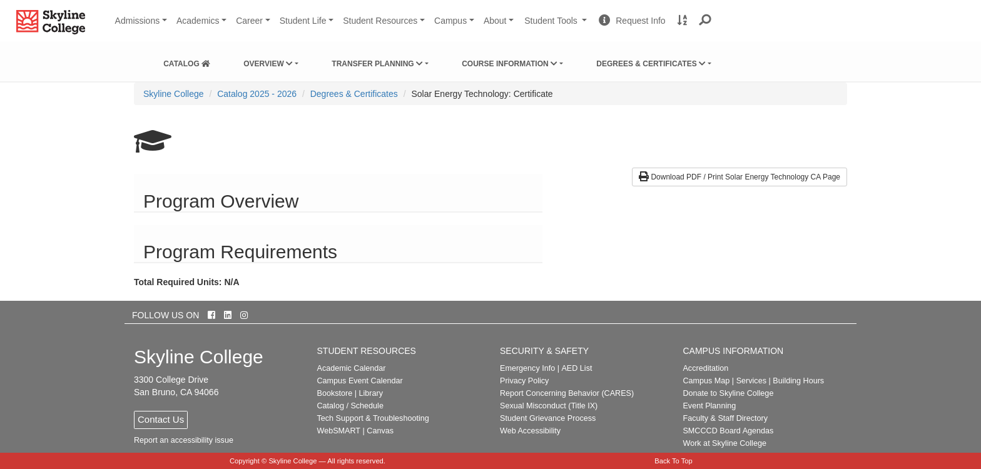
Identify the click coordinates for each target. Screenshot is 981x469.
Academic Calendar (351, 368)
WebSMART (339, 430)
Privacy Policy (524, 380)
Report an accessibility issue (183, 440)
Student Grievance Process (548, 418)
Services (751, 380)
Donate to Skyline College (728, 393)
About (495, 21)
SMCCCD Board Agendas (728, 430)
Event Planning (709, 405)
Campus (450, 21)
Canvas (380, 430)
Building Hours (798, 380)
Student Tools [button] (556, 26)
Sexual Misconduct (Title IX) (548, 405)
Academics (197, 21)
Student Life (303, 21)
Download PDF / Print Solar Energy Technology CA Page (739, 177)
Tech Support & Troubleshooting (373, 418)
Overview (268, 63)
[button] (705, 21)
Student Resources (380, 21)
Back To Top (673, 461)
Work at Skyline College (724, 443)
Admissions (137, 21)
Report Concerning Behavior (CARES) (567, 393)
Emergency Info (527, 368)
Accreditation (705, 368)
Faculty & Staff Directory (725, 418)
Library (370, 393)
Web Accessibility (530, 430)
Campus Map (706, 380)
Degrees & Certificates (651, 63)
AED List (576, 368)
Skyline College (173, 94)
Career (249, 21)
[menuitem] (186, 61)
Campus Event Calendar (360, 380)
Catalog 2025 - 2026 (257, 94)
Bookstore (335, 393)
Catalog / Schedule (350, 405)
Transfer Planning (377, 63)
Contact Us (161, 419)
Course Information (509, 63)
